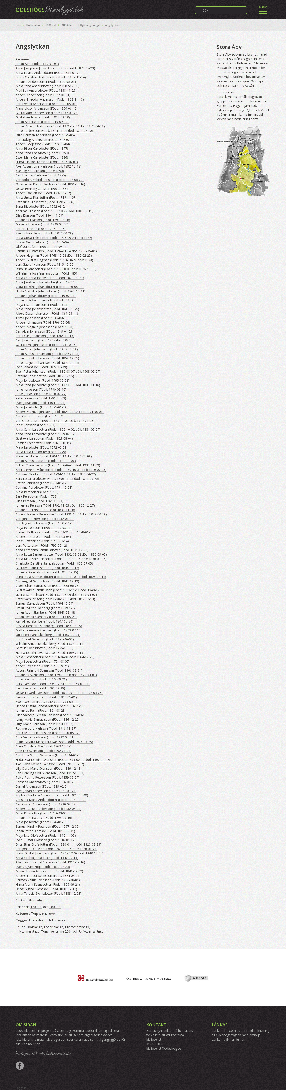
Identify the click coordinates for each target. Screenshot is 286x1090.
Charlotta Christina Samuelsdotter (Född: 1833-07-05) (54, 563)
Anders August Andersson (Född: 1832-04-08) (48, 809)
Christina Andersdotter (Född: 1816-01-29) (46, 782)
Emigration (37, 920)
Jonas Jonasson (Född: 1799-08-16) (41, 389)
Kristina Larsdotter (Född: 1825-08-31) (43, 443)
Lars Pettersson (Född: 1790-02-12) (41, 545)
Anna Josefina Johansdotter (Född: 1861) (45, 282)
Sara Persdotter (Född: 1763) (36, 496)
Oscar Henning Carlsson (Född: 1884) (42, 188)
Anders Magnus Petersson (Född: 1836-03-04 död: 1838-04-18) (61, 514)
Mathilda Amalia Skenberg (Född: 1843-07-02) (49, 630)
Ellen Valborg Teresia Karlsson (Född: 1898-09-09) (52, 715)
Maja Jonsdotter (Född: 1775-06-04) (41, 407)
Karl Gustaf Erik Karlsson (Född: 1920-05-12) (48, 733)
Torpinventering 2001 (56, 931)
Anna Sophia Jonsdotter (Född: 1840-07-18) (47, 858)
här (37, 1044)
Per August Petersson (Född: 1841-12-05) (46, 523)
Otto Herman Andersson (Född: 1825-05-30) (48, 135)
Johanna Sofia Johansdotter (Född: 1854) (45, 300)
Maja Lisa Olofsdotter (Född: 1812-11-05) (46, 835)
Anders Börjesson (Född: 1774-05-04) (43, 144)
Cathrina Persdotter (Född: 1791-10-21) (44, 487)
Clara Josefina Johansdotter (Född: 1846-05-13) (50, 287)
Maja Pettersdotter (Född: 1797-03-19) (44, 527)
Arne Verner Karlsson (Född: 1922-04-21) (45, 737)
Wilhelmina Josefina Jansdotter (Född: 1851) (47, 273)
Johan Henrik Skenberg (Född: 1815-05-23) (46, 617)
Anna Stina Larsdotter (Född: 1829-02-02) (46, 434)
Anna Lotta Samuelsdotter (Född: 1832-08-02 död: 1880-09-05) (61, 554)
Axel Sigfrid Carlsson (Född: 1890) (40, 171)
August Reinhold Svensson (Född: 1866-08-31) (49, 670)
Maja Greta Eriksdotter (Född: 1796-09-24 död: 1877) (54, 238)
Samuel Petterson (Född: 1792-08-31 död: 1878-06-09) (55, 532)
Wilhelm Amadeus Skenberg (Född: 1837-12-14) (50, 643)
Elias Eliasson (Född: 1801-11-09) (39, 215)
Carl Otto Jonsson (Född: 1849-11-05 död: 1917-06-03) (55, 420)
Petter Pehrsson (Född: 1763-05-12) (41, 483)
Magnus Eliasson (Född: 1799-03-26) (42, 224)
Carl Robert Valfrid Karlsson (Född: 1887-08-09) (50, 180)
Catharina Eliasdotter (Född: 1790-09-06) (45, 202)
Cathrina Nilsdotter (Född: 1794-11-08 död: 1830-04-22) (56, 474)
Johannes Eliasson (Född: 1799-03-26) (43, 220)
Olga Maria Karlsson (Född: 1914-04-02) (44, 724)
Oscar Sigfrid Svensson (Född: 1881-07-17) (46, 889)
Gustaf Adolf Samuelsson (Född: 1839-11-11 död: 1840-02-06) (60, 590)
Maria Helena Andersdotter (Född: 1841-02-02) (49, 871)
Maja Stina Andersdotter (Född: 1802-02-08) (47, 86)
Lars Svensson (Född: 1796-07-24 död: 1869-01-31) (53, 684)
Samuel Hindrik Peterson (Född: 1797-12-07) (48, 826)
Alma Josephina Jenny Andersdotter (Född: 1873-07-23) (55, 68)
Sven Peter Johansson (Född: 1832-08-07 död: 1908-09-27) (58, 371)
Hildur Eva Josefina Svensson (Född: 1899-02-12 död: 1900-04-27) (63, 759)
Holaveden (33, 25)
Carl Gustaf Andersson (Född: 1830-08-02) (46, 804)
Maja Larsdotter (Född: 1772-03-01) (41, 447)
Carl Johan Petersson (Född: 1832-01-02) (45, 519)
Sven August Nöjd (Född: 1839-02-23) (43, 867)
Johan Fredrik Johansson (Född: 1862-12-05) (47, 358)
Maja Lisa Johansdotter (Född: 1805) (42, 304)
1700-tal (36, 907)
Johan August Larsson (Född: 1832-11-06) (46, 461)
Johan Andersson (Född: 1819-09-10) (42, 122)
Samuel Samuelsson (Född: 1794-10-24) (44, 603)
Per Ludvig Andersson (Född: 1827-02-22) (46, 139)
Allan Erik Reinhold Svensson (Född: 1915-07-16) (50, 862)
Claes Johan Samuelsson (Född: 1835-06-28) (48, 585)
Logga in (21, 1088)
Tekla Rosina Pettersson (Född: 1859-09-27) (47, 777)
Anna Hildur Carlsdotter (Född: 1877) (42, 148)
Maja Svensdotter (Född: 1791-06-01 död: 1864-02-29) (55, 657)
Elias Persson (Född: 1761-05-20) (39, 501)
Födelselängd (53, 927)
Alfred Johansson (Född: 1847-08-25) (42, 318)
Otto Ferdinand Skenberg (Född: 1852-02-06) (48, 635)
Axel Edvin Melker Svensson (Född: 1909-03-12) (50, 764)
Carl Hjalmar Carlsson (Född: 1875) (41, 175)
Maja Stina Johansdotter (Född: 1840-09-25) (47, 309)
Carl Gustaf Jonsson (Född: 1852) (39, 416)
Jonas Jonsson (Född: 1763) (35, 425)
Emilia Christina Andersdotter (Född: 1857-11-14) (51, 77)
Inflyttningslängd (89, 25)
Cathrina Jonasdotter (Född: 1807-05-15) (45, 376)
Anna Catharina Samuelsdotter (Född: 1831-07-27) (52, 550)
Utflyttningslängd (91, 931)
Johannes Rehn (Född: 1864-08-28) (41, 710)
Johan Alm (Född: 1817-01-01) (37, 64)
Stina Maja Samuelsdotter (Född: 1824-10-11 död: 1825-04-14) (61, 577)
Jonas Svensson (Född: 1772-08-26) (41, 679)
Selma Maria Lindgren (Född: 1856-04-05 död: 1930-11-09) (58, 465)
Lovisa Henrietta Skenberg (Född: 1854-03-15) (49, 626)
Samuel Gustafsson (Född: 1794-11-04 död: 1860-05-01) (56, 251)
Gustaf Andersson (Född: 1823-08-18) (43, 117)
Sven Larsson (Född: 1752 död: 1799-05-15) (47, 701)
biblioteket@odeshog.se (163, 1048)
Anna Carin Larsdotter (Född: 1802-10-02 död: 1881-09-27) (58, 429)
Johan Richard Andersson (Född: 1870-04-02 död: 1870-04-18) (60, 126)
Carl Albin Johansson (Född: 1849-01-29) (45, 331)
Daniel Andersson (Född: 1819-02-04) (42, 786)
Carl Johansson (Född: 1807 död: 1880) (44, 340)
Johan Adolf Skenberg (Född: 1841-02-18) (45, 612)
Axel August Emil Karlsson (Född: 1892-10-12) (48, 166)
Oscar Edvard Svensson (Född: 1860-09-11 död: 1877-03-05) (59, 693)
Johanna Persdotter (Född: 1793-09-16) (44, 817)
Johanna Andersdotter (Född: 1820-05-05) (46, 81)
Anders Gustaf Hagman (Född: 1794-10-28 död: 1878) (54, 260)
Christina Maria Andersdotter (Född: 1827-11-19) (51, 800)
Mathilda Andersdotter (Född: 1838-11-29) (46, 90)
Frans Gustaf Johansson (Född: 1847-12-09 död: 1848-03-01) (59, 853)
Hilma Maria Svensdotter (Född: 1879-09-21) (48, 884)
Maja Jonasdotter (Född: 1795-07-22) (42, 380)
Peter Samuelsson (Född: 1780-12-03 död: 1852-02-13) (55, 599)
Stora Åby (35, 900)
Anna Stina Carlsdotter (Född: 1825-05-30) (46, 153)
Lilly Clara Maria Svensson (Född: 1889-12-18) (49, 768)
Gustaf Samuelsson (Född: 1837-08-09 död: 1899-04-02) (56, 594)
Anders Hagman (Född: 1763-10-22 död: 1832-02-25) (54, 255)
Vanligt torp (47, 913)
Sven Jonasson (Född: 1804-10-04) (40, 403)
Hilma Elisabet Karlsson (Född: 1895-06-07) (47, 162)
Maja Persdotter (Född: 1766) (37, 492)
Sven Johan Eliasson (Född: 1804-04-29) (44, 233)
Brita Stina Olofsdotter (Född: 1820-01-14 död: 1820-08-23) (58, 844)
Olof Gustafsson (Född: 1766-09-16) (42, 246)
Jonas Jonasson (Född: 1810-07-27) (41, 394)
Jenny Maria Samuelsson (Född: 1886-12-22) (48, 719)
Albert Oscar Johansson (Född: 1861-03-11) (47, 313)
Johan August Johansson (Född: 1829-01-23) (47, 354)
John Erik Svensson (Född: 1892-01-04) (43, 751)
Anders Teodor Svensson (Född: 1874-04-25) (48, 875)
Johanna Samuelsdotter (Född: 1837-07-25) (47, 572)
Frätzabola (59, 920)
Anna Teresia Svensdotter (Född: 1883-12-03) (48, 893)
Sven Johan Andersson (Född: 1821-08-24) (46, 791)
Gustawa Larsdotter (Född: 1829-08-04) (44, 438)
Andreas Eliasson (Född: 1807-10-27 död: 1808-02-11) (54, 211)
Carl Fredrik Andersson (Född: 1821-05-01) (46, 104)
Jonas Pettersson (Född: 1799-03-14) (42, 541)
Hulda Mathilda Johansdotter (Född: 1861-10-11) (50, 291)
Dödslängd (34, 927)
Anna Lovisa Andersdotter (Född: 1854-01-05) (49, 72)
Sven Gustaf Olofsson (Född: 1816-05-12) (46, 840)
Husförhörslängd (77, 927)
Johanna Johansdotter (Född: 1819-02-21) (46, 296)
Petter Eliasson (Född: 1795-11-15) (41, 229)
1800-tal (50, 25)
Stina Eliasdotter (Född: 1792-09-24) (41, 206)
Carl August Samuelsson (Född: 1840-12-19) (47, 581)
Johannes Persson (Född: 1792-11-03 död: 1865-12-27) (55, 505)
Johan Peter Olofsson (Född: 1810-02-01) (45, 831)
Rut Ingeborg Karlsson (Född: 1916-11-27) (46, 728)
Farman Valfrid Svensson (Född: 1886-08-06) (48, 880)
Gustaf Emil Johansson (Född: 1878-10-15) (46, 345)
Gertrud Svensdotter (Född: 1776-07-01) (44, 648)
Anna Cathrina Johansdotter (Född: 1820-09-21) (50, 278)
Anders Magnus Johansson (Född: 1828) (44, 327)
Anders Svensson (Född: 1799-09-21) (42, 666)
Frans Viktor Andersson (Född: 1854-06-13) (47, 108)
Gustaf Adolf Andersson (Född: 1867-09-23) (47, 113)
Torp (34, 913)
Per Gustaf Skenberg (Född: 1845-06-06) (45, 639)
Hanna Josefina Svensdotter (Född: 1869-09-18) (50, 652)
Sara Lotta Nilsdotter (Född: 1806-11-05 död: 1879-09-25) (57, 478)
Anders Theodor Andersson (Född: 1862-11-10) (50, 99)
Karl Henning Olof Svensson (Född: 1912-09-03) (50, 773)
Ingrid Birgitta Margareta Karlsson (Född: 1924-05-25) (54, 742)
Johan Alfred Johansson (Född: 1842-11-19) (47, 349)
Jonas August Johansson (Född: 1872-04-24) (47, 362)
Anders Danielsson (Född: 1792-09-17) (43, 193)
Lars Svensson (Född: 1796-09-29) (40, 688)
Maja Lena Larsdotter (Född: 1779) (41, 452)
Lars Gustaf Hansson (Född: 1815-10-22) (45, 264)
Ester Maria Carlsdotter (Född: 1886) (42, 157)
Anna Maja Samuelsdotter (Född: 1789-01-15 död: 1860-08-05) (61, 559)
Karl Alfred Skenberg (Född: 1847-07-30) (44, 621)
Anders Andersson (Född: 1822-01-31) (43, 95)
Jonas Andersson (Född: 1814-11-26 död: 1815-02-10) (54, 130)
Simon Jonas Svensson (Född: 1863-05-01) (46, 697)
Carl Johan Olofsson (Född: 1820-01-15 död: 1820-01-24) (56, 849)
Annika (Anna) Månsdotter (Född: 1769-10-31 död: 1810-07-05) (61, 469)
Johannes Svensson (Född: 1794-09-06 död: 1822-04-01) (56, 675)
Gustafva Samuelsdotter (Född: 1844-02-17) (47, 568)
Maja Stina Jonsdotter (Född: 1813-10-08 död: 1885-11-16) (58, 385)
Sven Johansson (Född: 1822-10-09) (41, 367)
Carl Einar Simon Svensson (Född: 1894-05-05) (49, 755)
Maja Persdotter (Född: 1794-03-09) (42, 813)
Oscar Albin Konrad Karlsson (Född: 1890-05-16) (50, 184)
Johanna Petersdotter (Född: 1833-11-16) (45, 510)
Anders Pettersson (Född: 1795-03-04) (43, 536)
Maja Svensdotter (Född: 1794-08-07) (43, 661)
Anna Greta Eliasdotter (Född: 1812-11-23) (46, 197)
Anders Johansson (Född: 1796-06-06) (43, 322)
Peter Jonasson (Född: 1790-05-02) (41, 398)
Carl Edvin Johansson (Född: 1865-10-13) (45, 336)
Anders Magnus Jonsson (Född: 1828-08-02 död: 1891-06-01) (60, 412)
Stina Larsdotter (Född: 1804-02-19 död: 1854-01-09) (54, 456)
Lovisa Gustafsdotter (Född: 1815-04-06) (45, 242)
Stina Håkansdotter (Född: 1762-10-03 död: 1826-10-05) (56, 269)
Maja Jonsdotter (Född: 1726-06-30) (41, 822)
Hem (18, 25)
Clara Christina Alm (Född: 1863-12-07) (43, 746)
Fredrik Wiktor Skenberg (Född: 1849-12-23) (47, 608)
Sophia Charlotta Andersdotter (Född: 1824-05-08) (52, 795)
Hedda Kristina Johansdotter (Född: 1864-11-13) (50, 706)
